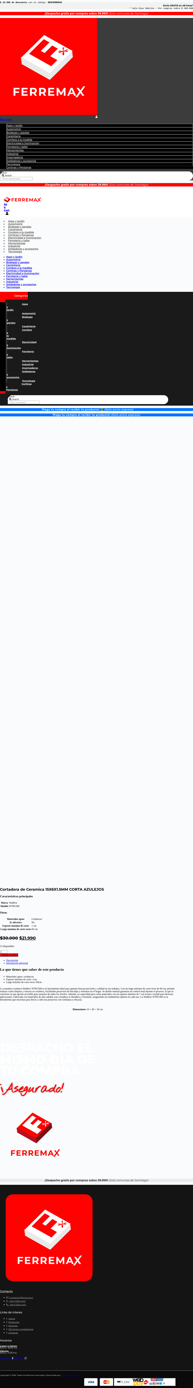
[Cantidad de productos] (3, 951)
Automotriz (14, 129)
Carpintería (13, 136)
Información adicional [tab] (17, 963)
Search (3, 172)
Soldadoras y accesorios (21, 160)
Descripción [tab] (12, 960)
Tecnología (13, 164)
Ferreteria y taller (17, 146)
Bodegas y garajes (18, 132)
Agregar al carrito (9, 955)
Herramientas (15, 150)
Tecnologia (15, 251)
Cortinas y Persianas (18, 167)
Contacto (6, 1291)
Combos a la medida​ (19, 139)
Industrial (12, 153)
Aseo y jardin (15, 125)
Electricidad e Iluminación (23, 143)
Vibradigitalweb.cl (69, 1375)
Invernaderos (15, 157)
